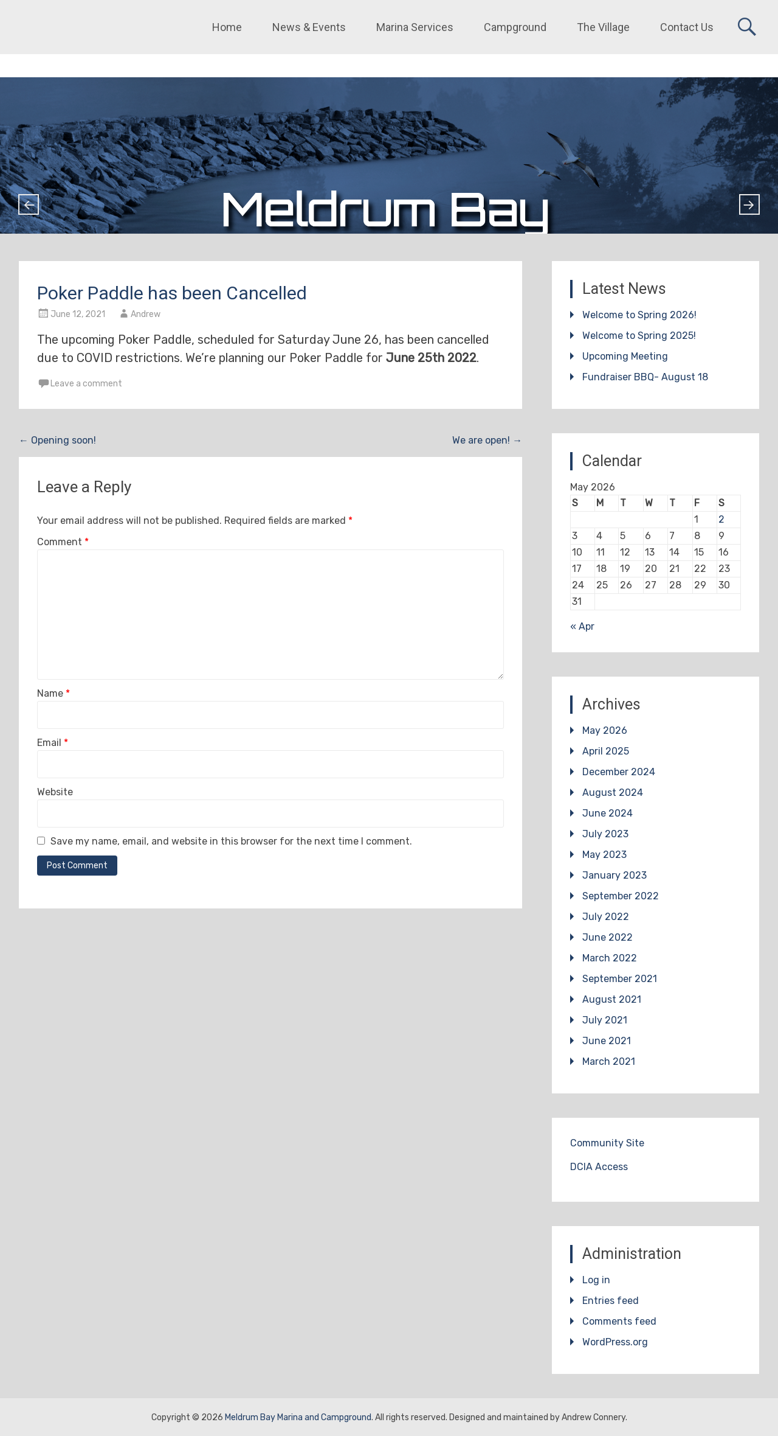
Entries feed (610, 1300)
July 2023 (605, 834)
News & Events (309, 27)
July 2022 (605, 916)
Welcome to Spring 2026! (639, 315)
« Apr (582, 626)
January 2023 (614, 875)
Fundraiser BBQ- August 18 (645, 377)
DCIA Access (599, 1167)
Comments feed (619, 1321)
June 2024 (607, 813)
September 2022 (620, 896)
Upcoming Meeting (625, 356)
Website (55, 792)
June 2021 (606, 1041)
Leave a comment (86, 383)
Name (53, 693)
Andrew (145, 314)
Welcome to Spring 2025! (639, 335)
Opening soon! (57, 440)
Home (227, 27)
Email (52, 742)
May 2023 (604, 854)
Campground (515, 27)
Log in (596, 1280)
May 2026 (604, 730)
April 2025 (605, 751)
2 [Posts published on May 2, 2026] (721, 519)
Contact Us (687, 27)
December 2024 (618, 772)
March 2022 (609, 958)
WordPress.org (615, 1342)
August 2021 (611, 999)
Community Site (607, 1143)
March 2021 (608, 1061)
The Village (603, 27)
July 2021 (604, 1020)
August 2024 (612, 792)
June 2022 (607, 937)
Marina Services (414, 27)
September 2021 (619, 979)
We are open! (487, 440)
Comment (63, 542)
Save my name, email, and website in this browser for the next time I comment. (231, 841)
